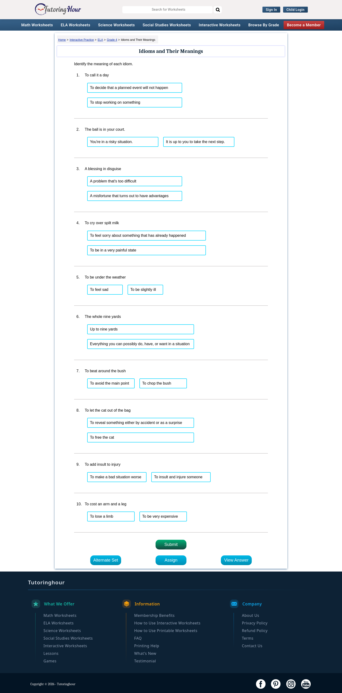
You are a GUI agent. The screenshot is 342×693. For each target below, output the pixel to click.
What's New (145, 653)
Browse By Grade (263, 25)
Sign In (271, 10)
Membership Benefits (154, 615)
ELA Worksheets (75, 25)
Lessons (50, 653)
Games (50, 661)
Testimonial (145, 661)
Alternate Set (105, 560)
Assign (171, 560)
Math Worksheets (37, 25)
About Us (250, 615)
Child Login (295, 10)
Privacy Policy (254, 623)
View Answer (236, 560)
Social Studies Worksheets (166, 25)
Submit (171, 544)
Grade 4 (112, 40)
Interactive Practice (82, 40)
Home (62, 40)
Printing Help (146, 645)
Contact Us (252, 645)
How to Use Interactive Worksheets (167, 623)
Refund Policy (254, 630)
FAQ (138, 638)
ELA (100, 40)
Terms (247, 638)
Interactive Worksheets (220, 25)
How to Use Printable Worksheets (165, 630)
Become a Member (304, 25)
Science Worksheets (116, 25)
